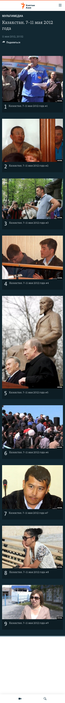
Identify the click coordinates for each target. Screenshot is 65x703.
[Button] (11, 43)
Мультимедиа (12, 16)
